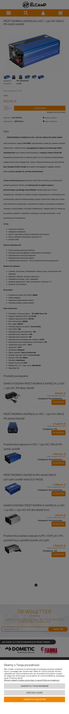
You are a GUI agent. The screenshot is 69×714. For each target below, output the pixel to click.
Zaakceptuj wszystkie (35, 699)
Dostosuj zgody (34, 693)
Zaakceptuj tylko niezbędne (34, 686)
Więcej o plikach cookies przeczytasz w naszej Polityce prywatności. (32, 680)
